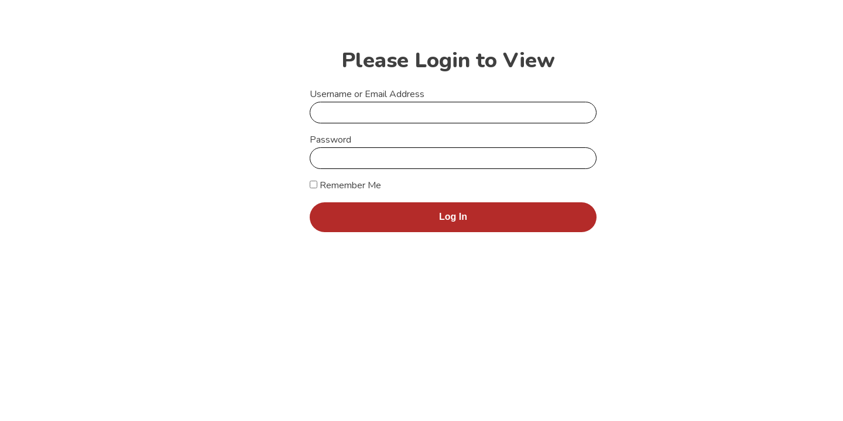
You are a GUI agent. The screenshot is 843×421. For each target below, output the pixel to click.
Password (330, 139)
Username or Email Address (367, 94)
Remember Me (345, 185)
